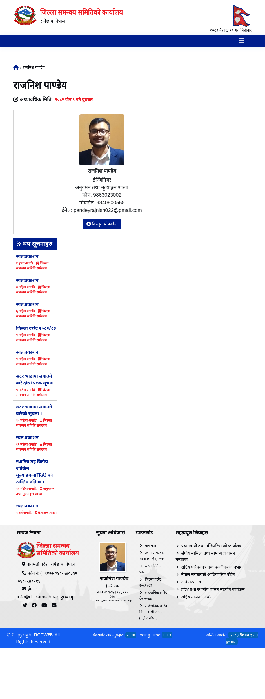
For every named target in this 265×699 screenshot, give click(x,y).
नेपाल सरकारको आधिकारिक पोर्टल (208, 575)
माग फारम (151, 546)
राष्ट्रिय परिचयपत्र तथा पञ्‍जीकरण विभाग (212, 567)
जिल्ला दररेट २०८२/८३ (36, 329)
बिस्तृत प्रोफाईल (101, 224)
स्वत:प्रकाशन (27, 305)
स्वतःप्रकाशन (27, 257)
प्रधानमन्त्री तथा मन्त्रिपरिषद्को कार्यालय (211, 546)
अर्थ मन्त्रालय (191, 582)
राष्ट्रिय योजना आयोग (197, 597)
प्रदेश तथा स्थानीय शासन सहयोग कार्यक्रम (213, 590)
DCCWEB (43, 635)
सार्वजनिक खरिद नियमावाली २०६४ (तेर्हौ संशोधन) (153, 612)
